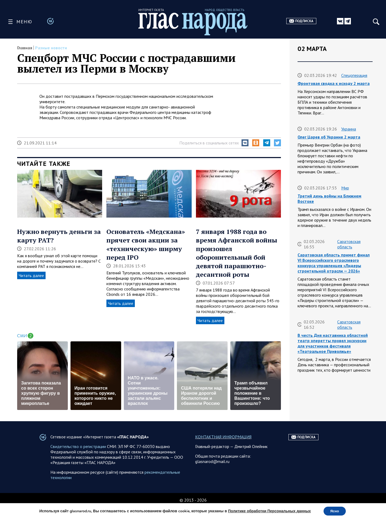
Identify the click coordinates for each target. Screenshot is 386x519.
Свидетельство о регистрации (78, 458)
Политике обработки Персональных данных (268, 510)
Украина (348, 129)
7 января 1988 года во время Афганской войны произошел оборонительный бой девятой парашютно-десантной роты (236, 253)
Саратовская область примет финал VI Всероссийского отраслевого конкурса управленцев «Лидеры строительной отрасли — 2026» (334, 263)
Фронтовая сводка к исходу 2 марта (334, 83)
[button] (245, 142)
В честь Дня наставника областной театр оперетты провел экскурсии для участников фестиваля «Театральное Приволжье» (333, 343)
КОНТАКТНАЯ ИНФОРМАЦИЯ (223, 448)
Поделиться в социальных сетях (209, 142)
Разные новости (51, 47)
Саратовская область (349, 244)
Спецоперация (354, 75)
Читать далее (31, 275)
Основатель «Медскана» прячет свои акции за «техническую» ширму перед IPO (145, 244)
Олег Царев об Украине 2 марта (329, 137)
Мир (345, 188)
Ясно (334, 510)
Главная (24, 47)
